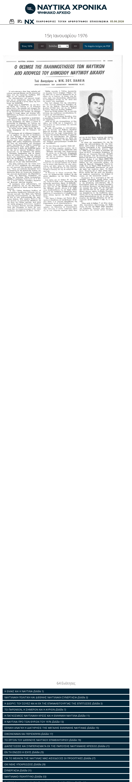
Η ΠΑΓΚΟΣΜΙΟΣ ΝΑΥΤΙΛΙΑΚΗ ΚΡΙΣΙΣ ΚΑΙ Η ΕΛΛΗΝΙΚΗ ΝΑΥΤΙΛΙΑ (47, 715)
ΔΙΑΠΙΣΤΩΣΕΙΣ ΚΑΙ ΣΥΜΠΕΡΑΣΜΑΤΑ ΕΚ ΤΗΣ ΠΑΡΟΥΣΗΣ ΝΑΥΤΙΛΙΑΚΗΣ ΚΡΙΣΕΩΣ (57, 746)
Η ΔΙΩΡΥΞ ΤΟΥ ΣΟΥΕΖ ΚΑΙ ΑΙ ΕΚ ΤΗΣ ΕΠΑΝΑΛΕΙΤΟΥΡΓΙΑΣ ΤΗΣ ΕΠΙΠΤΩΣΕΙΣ (53, 703)
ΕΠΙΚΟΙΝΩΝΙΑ (99, 21)
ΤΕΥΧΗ (62, 21)
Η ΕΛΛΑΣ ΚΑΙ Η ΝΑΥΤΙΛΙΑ (24, 691)
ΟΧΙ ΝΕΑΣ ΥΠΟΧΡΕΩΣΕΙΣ (24, 764)
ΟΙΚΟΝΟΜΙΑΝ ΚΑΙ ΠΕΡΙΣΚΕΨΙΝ (28, 734)
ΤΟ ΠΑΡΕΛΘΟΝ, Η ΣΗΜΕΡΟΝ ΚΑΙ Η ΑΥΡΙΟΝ (35, 709)
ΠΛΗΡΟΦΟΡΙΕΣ (46, 21)
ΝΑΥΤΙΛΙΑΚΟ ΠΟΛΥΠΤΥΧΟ (25, 776)
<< (42, 46)
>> (75, 46)
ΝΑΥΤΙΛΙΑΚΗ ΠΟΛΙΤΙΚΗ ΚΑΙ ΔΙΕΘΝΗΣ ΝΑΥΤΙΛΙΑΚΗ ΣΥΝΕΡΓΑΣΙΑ (46, 697)
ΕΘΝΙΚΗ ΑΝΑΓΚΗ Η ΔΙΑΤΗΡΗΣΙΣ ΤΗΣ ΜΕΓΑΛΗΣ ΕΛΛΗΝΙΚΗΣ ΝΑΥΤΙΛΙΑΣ (51, 727)
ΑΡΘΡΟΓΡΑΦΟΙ (78, 21)
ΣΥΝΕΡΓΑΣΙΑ (18, 770)
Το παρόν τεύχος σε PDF (97, 46)
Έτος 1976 (27, 46)
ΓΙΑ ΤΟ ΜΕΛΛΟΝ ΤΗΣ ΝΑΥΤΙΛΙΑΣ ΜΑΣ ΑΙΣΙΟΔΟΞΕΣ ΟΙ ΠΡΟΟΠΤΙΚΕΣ (49, 758)
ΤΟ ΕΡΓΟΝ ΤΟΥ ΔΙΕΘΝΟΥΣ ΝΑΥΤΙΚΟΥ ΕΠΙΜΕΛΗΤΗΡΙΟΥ (42, 740)
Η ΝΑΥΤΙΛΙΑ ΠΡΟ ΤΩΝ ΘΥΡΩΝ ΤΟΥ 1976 (34, 721)
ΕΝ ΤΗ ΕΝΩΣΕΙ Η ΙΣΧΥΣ (24, 752)
